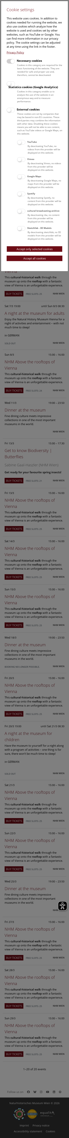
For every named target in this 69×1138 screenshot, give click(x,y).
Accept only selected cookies (35, 249)
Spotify (31, 193)
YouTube (32, 141)
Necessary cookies (29, 60)
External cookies (28, 109)
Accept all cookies (34, 258)
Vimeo (30, 159)
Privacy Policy (15, 52)
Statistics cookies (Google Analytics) (33, 87)
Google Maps (34, 176)
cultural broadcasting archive (43, 210)
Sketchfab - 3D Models (39, 228)
